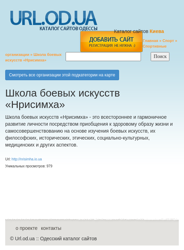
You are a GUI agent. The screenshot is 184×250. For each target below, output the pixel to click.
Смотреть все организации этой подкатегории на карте (62, 75)
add (111, 41)
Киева (157, 31)
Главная (150, 41)
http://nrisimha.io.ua (26, 159)
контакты (51, 228)
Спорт (168, 41)
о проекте (26, 228)
